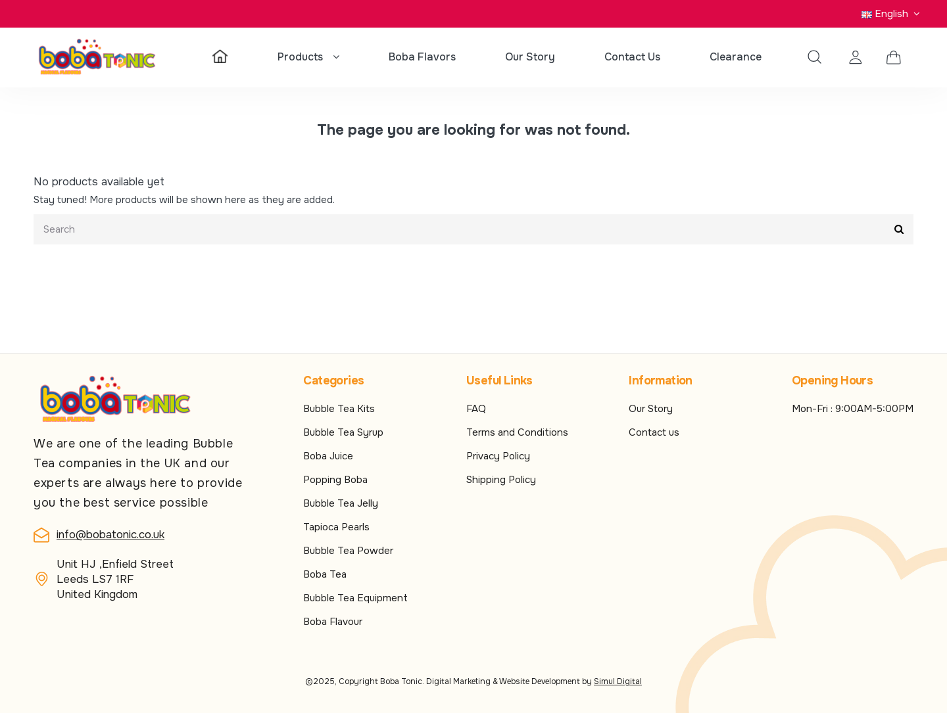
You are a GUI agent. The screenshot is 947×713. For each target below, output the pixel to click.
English (892, 13)
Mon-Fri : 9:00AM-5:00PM (852, 408)
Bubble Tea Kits (339, 408)
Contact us (654, 432)
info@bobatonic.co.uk (110, 534)
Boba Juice (328, 456)
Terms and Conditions (517, 432)
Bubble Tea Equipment (355, 598)
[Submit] (899, 229)
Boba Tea (325, 574)
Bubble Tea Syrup (343, 432)
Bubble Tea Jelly (340, 503)
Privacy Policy (498, 456)
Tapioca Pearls (336, 527)
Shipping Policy (501, 479)
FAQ (476, 408)
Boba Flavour (332, 621)
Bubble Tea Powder (348, 550)
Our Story (651, 408)
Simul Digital (618, 681)
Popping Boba (335, 479)
